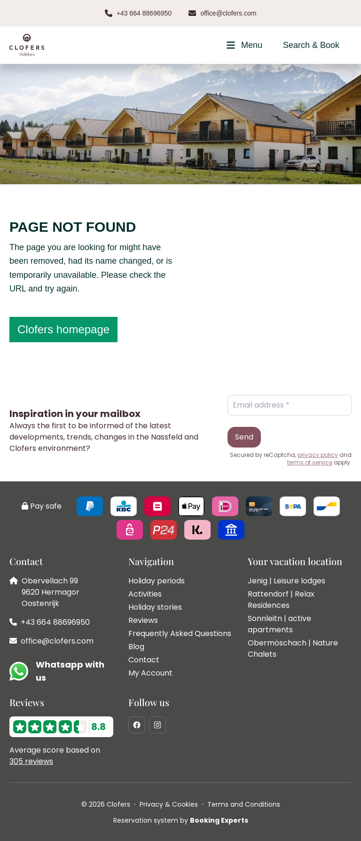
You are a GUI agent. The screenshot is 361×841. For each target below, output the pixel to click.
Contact (143, 659)
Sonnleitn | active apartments (279, 624)
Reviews (143, 620)
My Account (150, 673)
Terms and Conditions (243, 804)
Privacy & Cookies (169, 804)
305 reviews (31, 761)
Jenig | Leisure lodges (286, 580)
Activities (145, 594)
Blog (136, 646)
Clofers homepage (63, 329)
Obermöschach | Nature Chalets (293, 648)
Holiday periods (156, 580)
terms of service (309, 462)
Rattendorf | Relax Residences (281, 600)
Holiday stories (155, 607)
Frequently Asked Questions (179, 633)
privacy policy (318, 455)
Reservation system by (180, 820)
